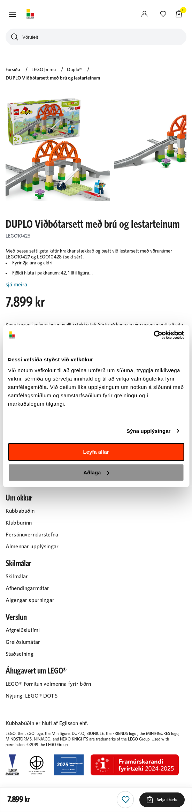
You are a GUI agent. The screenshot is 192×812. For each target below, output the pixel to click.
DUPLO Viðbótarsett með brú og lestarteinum (53, 78)
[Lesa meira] (96, 284)
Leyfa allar (96, 452)
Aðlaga (96, 472)
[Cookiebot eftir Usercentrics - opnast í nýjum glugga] (153, 334)
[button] (13, 14)
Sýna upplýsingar (148, 431)
